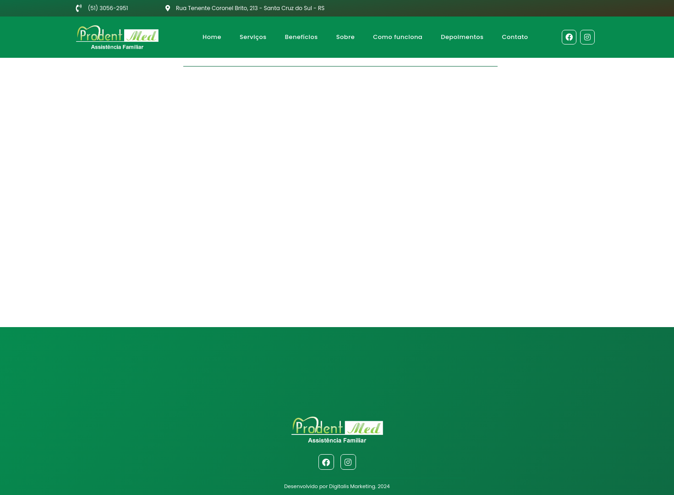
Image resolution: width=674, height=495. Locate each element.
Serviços (253, 37)
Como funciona (397, 37)
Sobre (345, 37)
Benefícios (301, 37)
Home (212, 37)
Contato (515, 37)
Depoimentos (462, 37)
